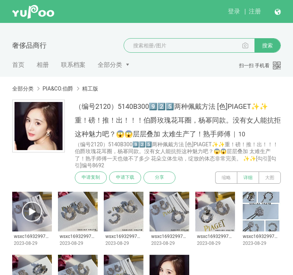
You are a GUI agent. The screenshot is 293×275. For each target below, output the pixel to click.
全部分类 (110, 64)
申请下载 (125, 177)
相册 (43, 64)
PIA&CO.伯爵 (57, 89)
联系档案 (73, 64)
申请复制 (91, 177)
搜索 (267, 45)
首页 (18, 64)
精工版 (90, 89)
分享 (159, 177)
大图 (269, 177)
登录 (234, 11)
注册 (255, 11)
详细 (248, 177)
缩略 (226, 177)
